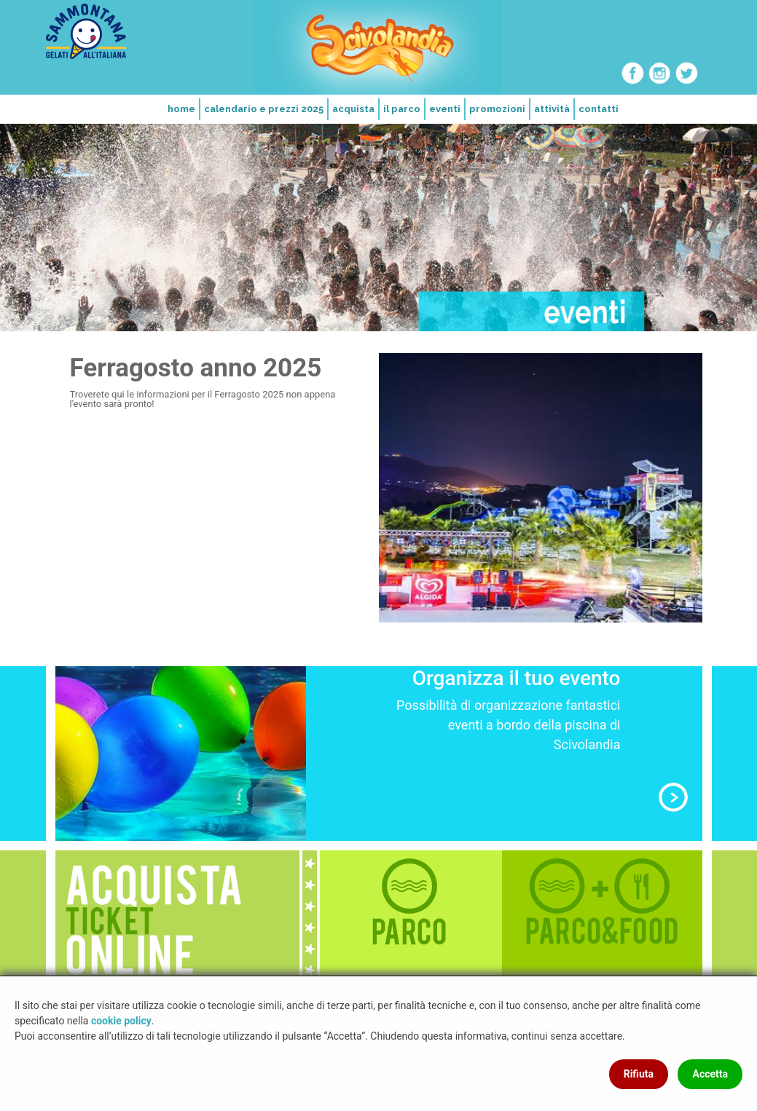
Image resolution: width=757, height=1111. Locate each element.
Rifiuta (639, 1074)
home (181, 108)
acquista (353, 108)
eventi (444, 108)
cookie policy (121, 1021)
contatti (598, 108)
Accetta (710, 1074)
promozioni (497, 108)
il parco (401, 108)
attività (552, 108)
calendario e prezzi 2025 (263, 108)
